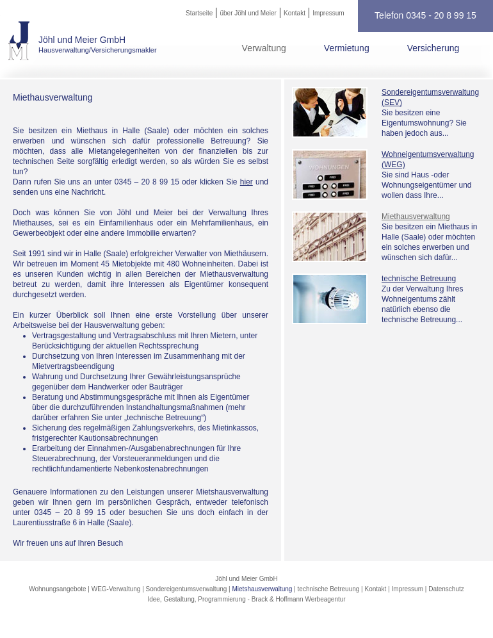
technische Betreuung (419, 278)
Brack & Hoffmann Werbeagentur (299, 599)
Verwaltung (264, 48)
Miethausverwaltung (416, 216)
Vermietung (346, 48)
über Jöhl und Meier (248, 13)
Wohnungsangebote (57, 589)
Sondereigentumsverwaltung (186, 589)
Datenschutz (446, 589)
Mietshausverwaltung (262, 589)
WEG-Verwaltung (116, 589)
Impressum (328, 13)
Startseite (199, 13)
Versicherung (433, 48)
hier (246, 181)
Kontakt (294, 13)
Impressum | (410, 589)
